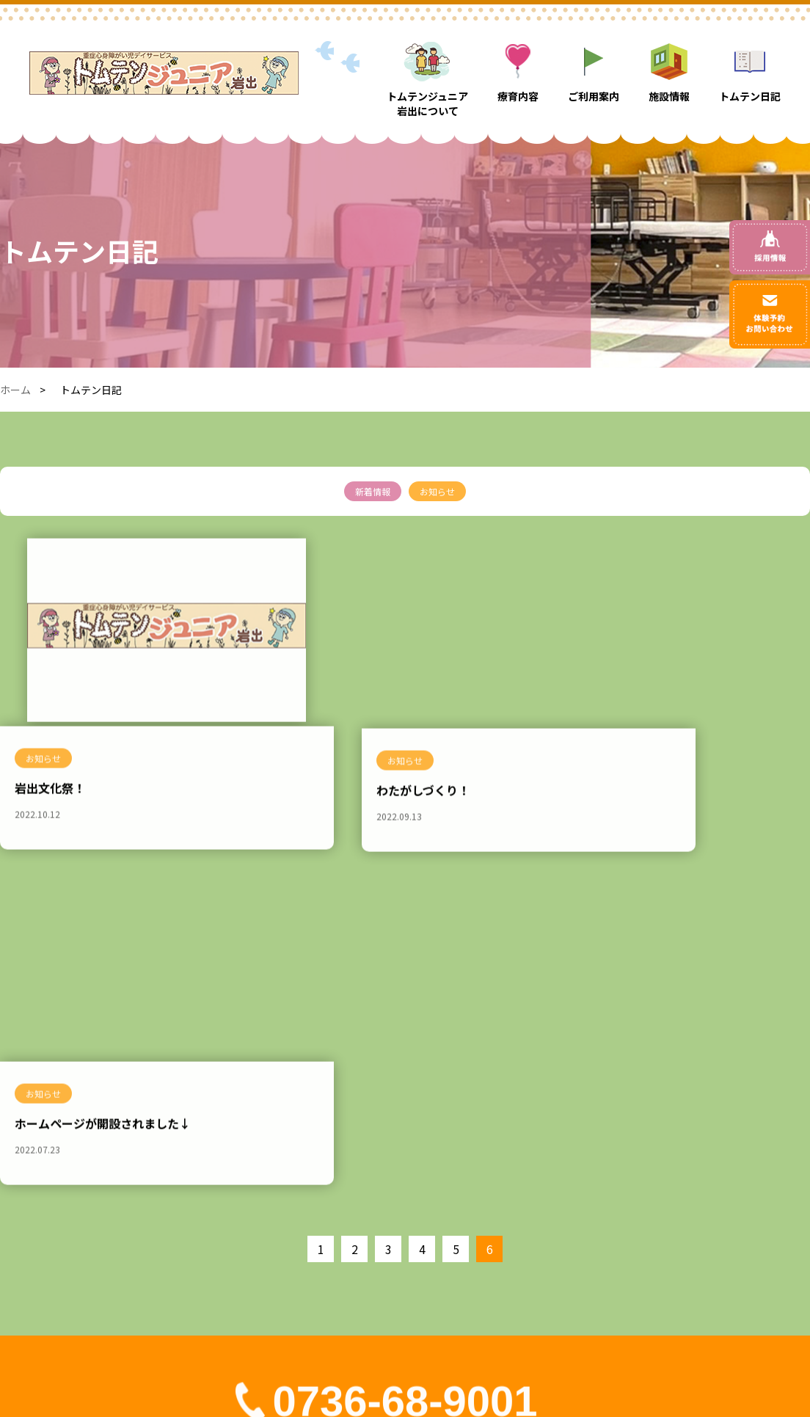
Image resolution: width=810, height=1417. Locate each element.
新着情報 (372, 491)
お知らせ (437, 491)
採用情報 (567, 1257)
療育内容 (372, 1257)
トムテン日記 (578, 1232)
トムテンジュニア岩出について (423, 1232)
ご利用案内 (378, 1283)
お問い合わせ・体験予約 (716, 1206)
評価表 (675, 1232)
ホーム (15, 389)
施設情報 (567, 1206)
